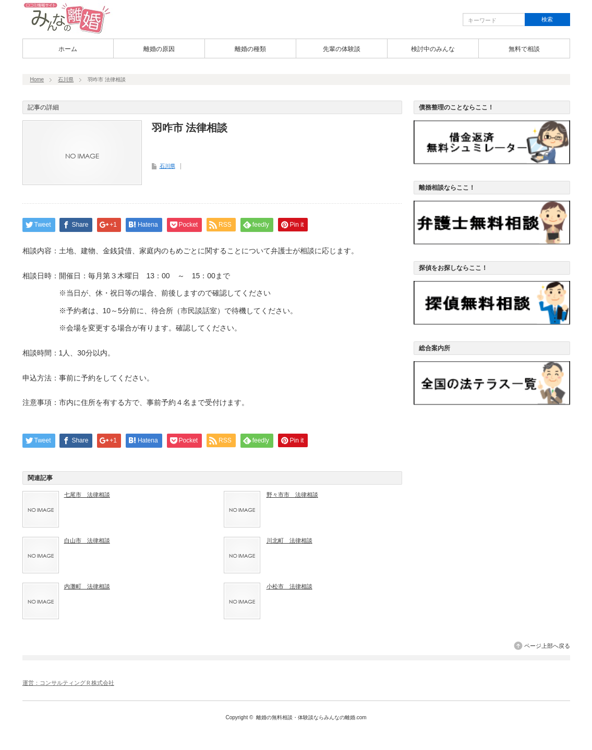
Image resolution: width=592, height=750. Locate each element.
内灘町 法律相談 (87, 586)
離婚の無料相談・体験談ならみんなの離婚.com (311, 717)
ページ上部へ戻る (547, 646)
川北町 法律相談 (289, 540)
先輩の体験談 (341, 49)
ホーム (67, 49)
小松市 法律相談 (289, 586)
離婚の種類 (250, 49)
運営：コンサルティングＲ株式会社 (68, 683)
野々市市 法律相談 (292, 494)
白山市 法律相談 (87, 540)
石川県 (66, 79)
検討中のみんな (433, 49)
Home (37, 79)
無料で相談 (524, 49)
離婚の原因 (159, 49)
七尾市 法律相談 (87, 494)
